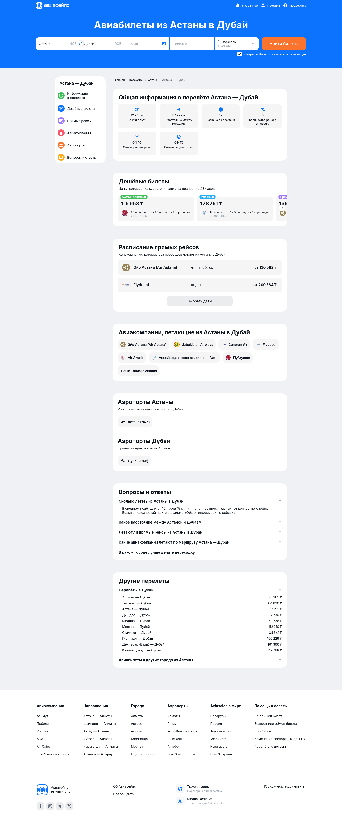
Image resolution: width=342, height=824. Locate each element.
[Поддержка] (294, 5)
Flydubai (265, 344)
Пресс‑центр (123, 794)
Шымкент (174, 739)
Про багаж (262, 731)
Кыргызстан (220, 746)
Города (137, 706)
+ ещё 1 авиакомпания (138, 371)
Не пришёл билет (268, 716)
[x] (69, 806)
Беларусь (218, 716)
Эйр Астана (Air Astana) (143, 344)
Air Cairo (43, 746)
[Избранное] (246, 5)
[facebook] (40, 806)
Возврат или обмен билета (275, 723)
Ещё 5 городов (142, 754)
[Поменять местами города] (80, 43)
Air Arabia (132, 357)
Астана (136, 731)
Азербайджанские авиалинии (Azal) (184, 357)
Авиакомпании (50, 706)
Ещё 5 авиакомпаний (53, 754)
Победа (43, 723)
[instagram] (50, 806)
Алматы (137, 716)
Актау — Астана (96, 731)
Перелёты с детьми (270, 746)
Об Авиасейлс (124, 786)
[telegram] (59, 806)
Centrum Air (234, 344)
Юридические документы (284, 786)
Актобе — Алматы (97, 739)
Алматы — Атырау (98, 754)
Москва (137, 746)
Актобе (136, 723)
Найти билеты (283, 43)
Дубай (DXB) (134, 460)
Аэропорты (177, 706)
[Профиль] (270, 5)
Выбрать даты (199, 301)
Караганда (139, 739)
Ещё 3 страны (221, 754)
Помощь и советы (270, 706)
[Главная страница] (52, 5)
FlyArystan (238, 357)
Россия (42, 731)
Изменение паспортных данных (279, 739)
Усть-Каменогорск (182, 731)
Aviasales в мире (225, 706)
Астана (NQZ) (135, 421)
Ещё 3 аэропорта (181, 754)
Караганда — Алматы (100, 746)
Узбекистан (219, 739)
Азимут (42, 716)
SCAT (41, 739)
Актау (171, 723)
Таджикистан (221, 731)
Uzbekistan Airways (193, 344)
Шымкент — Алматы (99, 723)
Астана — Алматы (97, 716)
